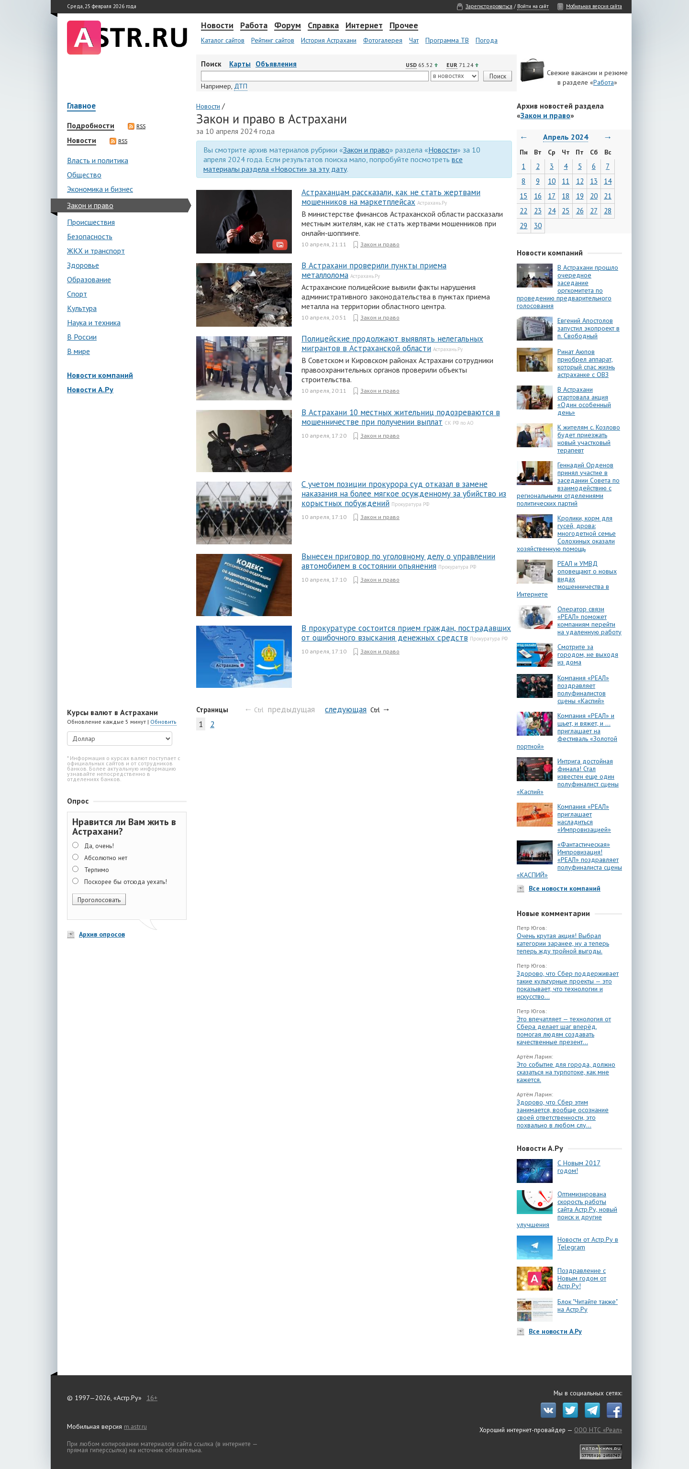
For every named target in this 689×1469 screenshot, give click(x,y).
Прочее (403, 26)
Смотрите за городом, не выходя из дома (587, 654)
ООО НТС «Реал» (598, 1429)
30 (538, 225)
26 (580, 210)
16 (538, 195)
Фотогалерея (382, 40)
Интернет (364, 26)
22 (523, 210)
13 (594, 181)
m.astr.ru (135, 1426)
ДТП (240, 86)
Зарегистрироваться (489, 6)
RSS (136, 126)
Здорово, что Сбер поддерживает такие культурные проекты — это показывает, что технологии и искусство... (568, 985)
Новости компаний (100, 375)
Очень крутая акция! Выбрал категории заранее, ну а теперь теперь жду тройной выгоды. (563, 943)
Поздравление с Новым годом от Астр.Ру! (581, 1278)
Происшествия (91, 222)
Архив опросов (102, 934)
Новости (217, 26)
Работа (253, 26)
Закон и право (90, 205)
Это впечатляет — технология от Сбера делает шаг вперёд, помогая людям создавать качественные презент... (564, 1030)
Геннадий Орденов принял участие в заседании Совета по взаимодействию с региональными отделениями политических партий (568, 484)
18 (565, 195)
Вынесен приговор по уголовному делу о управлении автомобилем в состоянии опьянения (398, 561)
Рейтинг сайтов (272, 40)
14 (607, 181)
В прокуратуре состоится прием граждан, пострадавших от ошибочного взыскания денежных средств (406, 633)
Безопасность (89, 236)
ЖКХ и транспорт (96, 250)
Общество (84, 174)
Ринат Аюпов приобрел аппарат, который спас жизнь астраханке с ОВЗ (586, 363)
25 (565, 210)
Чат (414, 40)
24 (552, 210)
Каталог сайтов (222, 40)
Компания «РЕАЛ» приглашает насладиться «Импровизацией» (584, 818)
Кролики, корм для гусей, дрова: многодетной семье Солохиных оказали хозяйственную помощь (566, 533)
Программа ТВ (447, 40)
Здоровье (83, 265)
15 (523, 195)
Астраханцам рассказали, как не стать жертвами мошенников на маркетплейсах (390, 197)
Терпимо (96, 869)
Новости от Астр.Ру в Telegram (587, 1243)
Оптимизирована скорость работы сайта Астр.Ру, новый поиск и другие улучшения (567, 1209)
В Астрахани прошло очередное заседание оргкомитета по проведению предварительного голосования (567, 286)
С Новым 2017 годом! (578, 1167)
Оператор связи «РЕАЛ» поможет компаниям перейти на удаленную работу (589, 620)
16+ (151, 1397)
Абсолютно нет (105, 857)
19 (580, 195)
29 (523, 225)
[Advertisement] (124, 552)
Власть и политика (97, 160)
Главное (81, 106)
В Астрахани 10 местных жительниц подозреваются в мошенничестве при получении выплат (400, 417)
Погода (487, 40)
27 (594, 210)
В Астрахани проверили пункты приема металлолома (373, 270)
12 (580, 181)
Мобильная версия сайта (594, 6)
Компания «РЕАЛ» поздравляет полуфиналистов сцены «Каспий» (583, 689)
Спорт (77, 293)
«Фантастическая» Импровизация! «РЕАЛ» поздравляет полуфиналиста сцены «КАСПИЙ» (569, 859)
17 (552, 195)
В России (82, 337)
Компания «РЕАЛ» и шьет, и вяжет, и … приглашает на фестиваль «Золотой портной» (567, 731)
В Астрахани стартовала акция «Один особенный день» (584, 401)
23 (538, 210)
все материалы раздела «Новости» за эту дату (333, 164)
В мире (78, 351)
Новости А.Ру (90, 389)
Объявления (276, 63)
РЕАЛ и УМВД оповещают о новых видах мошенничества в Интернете (567, 578)
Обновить (163, 721)
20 (594, 195)
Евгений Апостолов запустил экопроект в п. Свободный (588, 328)
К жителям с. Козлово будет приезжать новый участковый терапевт (588, 438)
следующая (346, 709)
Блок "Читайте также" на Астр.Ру (587, 1305)
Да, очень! (99, 845)
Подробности (90, 125)
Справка (323, 26)
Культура (82, 308)
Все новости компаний (564, 888)
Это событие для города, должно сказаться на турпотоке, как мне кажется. (566, 1072)
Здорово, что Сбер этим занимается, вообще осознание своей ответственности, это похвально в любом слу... (563, 1113)
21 (607, 195)
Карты (240, 63)
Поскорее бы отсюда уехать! (125, 881)
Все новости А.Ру (555, 1331)
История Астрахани (328, 40)
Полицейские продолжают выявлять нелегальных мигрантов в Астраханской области (392, 343)
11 (565, 181)
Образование (89, 279)
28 (607, 210)
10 (552, 181)
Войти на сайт (533, 6)
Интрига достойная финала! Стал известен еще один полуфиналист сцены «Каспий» (568, 776)
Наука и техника (94, 322)
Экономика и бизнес (100, 189)
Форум (287, 26)
